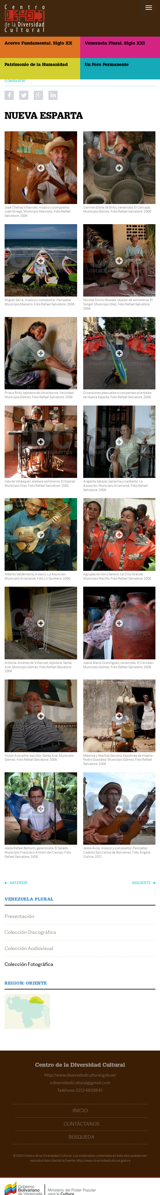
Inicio (80, 1110)
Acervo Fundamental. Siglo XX (38, 44)
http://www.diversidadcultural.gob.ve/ (80, 1075)
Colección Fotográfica (29, 964)
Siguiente (143, 882)
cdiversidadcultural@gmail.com (80, 1082)
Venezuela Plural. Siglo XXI (115, 44)
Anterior (16, 882)
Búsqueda (81, 1137)
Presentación (19, 916)
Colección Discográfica (30, 932)
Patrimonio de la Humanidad (36, 65)
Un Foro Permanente (107, 65)
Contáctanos (81, 1124)
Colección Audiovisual (29, 948)
